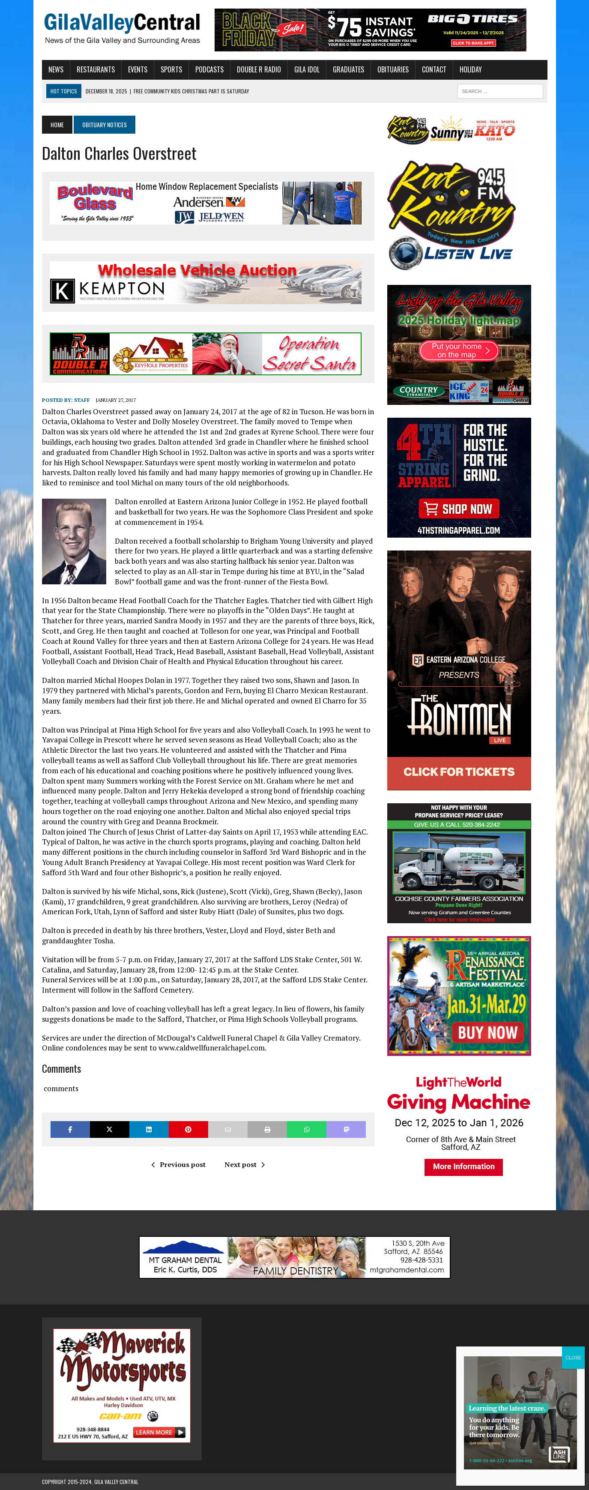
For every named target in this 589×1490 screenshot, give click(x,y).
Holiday (471, 69)
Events (137, 69)
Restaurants (96, 69)
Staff (82, 400)
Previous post (179, 1164)
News (55, 69)
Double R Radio (259, 69)
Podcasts (209, 69)
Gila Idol (307, 69)
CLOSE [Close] (573, 1357)
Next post (244, 1164)
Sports (171, 69)
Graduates (348, 69)
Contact (434, 69)
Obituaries (393, 69)
